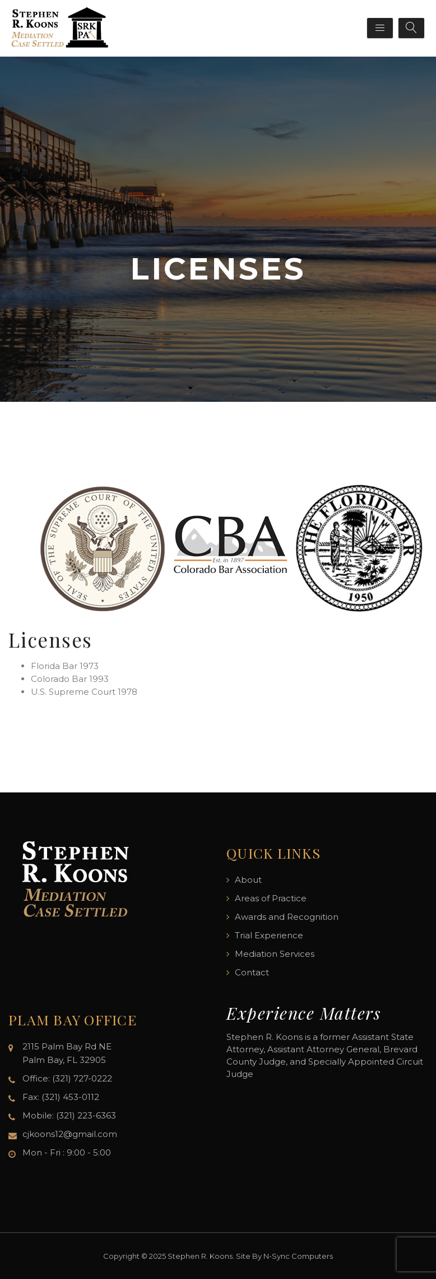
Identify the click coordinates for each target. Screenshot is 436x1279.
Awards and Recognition (286, 916)
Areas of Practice (271, 898)
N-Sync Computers (298, 1256)
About (248, 879)
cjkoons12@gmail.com (69, 1134)
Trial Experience (269, 935)
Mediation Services (274, 953)
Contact (252, 972)
